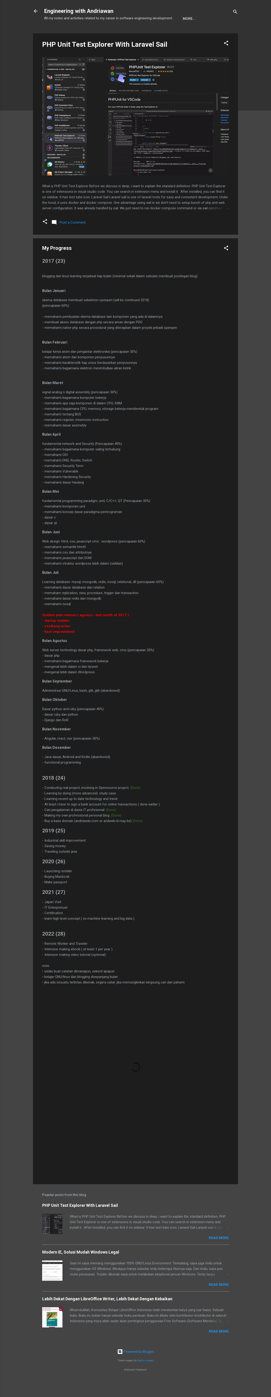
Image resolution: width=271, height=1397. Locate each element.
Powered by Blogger (135, 1367)
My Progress (171, 33)
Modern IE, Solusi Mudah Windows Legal (80, 1267)
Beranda (56, 33)
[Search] (235, 13)
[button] (226, 59)
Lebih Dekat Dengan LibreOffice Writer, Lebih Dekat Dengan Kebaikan (107, 1314)
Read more (219, 1253)
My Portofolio (87, 33)
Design (144, 33)
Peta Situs (119, 33)
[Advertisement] (135, 1156)
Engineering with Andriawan (78, 11)
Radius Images (145, 1375)
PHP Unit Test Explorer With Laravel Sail (104, 59)
